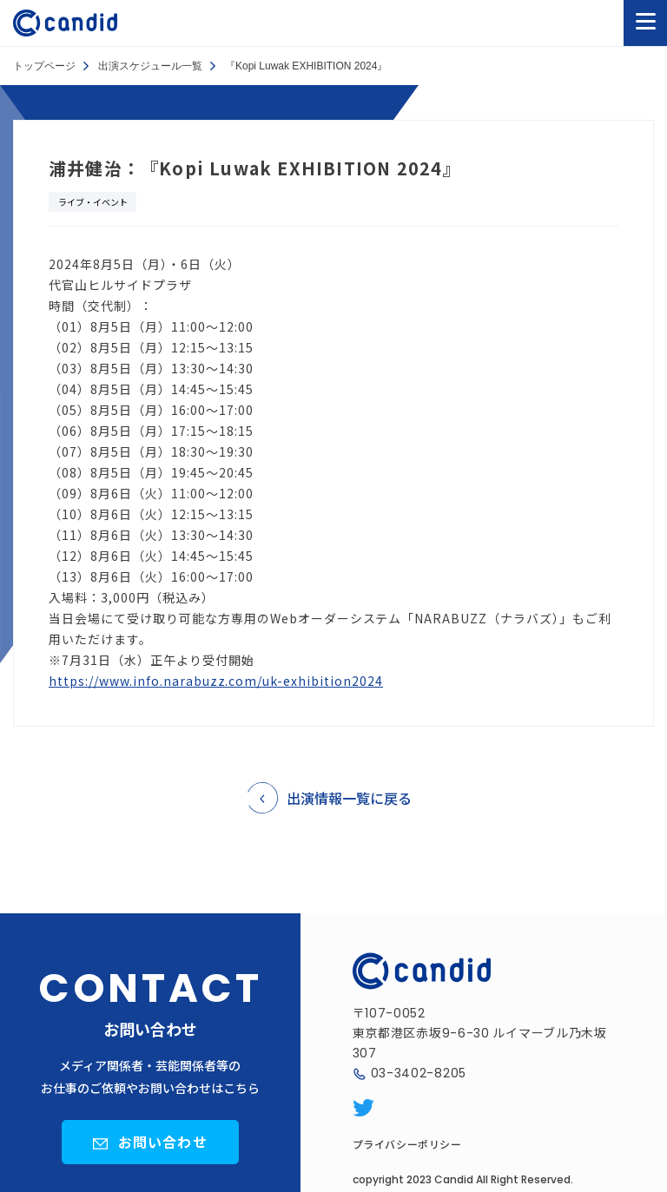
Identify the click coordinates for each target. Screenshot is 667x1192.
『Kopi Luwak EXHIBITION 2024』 (306, 66)
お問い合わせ (163, 1141)
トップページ (44, 66)
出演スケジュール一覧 (150, 66)
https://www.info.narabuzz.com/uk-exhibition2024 (216, 680)
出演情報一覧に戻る (349, 797)
